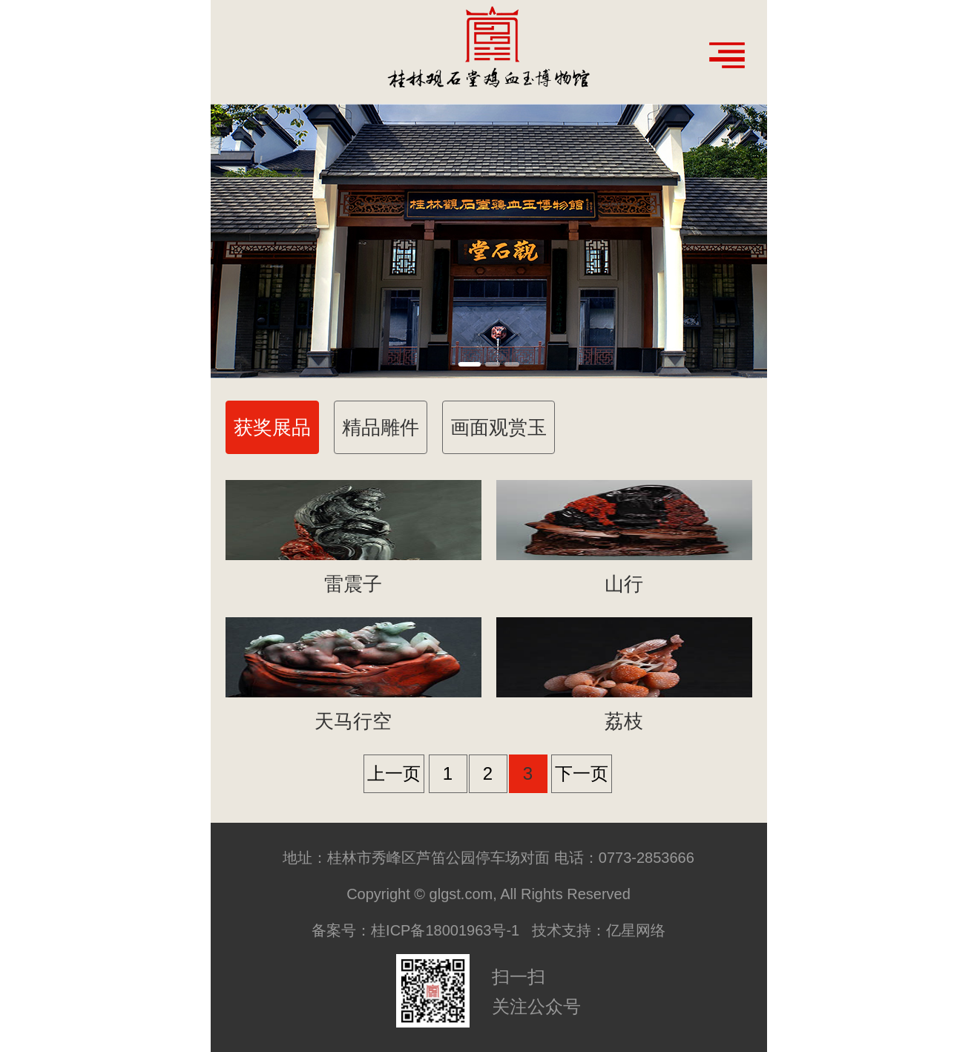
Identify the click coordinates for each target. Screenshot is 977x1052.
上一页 (394, 773)
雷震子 (353, 584)
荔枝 (624, 721)
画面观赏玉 (498, 427)
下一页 (581, 773)
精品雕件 (380, 427)
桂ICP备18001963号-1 (445, 930)
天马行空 (353, 721)
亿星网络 (635, 930)
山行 (624, 584)
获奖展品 (272, 427)
